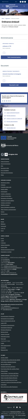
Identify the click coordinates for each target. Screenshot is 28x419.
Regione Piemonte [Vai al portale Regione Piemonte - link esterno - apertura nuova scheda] (5, 1)
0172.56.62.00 (6, 259)
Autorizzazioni (4, 191)
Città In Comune (21, 415)
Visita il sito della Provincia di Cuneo (9, 380)
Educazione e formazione (6, 198)
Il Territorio (3, 243)
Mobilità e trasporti (5, 205)
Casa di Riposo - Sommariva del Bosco (9, 373)
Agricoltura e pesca (5, 182)
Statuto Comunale (5, 334)
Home (3, 18)
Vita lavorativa (4, 214)
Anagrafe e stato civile (6, 187)
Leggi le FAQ (4, 323)
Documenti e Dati (5, 168)
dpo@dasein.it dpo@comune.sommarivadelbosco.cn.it (10, 307)
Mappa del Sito (4, 350)
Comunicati (3, 226)
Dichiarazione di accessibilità (7, 318)
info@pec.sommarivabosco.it (10, 266)
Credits (2, 343)
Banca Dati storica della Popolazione (9, 387)
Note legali (3, 339)
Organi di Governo (5, 161)
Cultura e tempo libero (6, 196)
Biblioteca (3, 224)
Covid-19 (3, 228)
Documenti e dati (14, 85)
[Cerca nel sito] (24, 6)
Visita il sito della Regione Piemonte (9, 378)
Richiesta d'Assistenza (6, 330)
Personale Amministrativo (7, 173)
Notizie (2, 222)
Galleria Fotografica (5, 245)
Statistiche (3, 348)
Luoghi (2, 240)
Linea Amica (3, 384)
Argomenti (7, 18)
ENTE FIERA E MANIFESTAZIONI (8, 362)
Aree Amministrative (5, 164)
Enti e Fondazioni (5, 170)
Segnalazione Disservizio (6, 327)
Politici (2, 175)
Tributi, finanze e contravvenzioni (8, 209)
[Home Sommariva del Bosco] (13, 6)
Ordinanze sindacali (8, 43)
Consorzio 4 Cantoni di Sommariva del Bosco (11, 382)
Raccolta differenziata (6, 364)
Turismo (2, 212)
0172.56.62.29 (6, 261)
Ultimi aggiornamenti (5, 345)
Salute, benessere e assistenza (8, 207)
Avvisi (2, 230)
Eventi (2, 238)
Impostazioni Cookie (5, 341)
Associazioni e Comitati (6, 252)
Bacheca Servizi (4, 332)
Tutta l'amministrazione (14, 57)
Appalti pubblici (4, 189)
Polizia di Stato (4, 371)
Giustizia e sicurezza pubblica (7, 200)
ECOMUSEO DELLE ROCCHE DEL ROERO (10, 360)
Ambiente (3, 185)
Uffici (2, 166)
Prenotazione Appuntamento (7, 325)
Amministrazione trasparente (11, 71)
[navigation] (3, 6)
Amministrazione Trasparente (7, 316)
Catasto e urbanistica (6, 194)
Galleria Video (4, 247)
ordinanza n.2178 (7, 46)
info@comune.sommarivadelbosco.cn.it (13, 267)
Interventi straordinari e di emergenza (12, 74)
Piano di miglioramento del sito (8, 321)
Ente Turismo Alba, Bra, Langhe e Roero (10, 369)
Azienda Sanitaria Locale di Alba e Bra (9, 375)
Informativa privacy (5, 336)
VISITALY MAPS (4, 358)
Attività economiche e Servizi (7, 249)
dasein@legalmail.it (7, 309)
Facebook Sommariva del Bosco (8, 366)
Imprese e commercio (6, 203)
